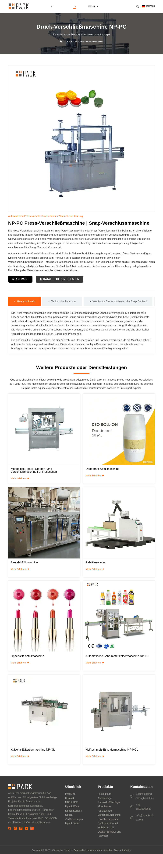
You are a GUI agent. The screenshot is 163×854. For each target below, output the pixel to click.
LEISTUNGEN (84, 6)
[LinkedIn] (32, 828)
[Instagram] (15, 828)
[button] (148, 6)
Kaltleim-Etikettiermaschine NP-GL (33, 750)
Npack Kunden (73, 810)
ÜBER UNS (65, 6)
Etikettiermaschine (108, 819)
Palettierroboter (95, 562)
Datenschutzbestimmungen (88, 850)
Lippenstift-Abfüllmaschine (27, 656)
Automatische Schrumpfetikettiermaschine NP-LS (117, 656)
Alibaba (108, 850)
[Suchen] (137, 6)
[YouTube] (26, 828)
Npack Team (72, 823)
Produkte (105, 6)
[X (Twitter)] (20, 828)
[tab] (24, 301)
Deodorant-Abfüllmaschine (102, 469)
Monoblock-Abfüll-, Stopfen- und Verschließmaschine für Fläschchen (34, 471)
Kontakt (69, 798)
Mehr (123, 6)
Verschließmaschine (109, 814)
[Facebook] (9, 828)
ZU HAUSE (47, 6)
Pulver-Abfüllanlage (109, 802)
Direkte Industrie (122, 850)
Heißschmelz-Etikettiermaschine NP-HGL (112, 750)
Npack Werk (72, 806)
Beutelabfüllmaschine (24, 562)
